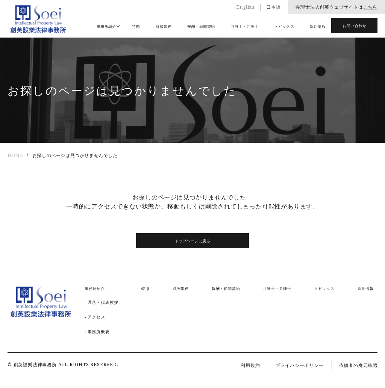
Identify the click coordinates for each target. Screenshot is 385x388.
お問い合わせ (354, 25)
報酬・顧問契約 (201, 26)
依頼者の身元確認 (358, 365)
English (245, 7)
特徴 (136, 26)
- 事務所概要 (97, 331)
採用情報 (318, 26)
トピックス (284, 26)
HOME (15, 155)
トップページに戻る (193, 240)
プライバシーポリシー (300, 365)
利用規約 (250, 365)
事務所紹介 (107, 26)
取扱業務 (163, 26)
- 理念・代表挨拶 (101, 302)
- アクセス (95, 317)
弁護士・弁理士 (245, 26)
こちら (370, 7)
